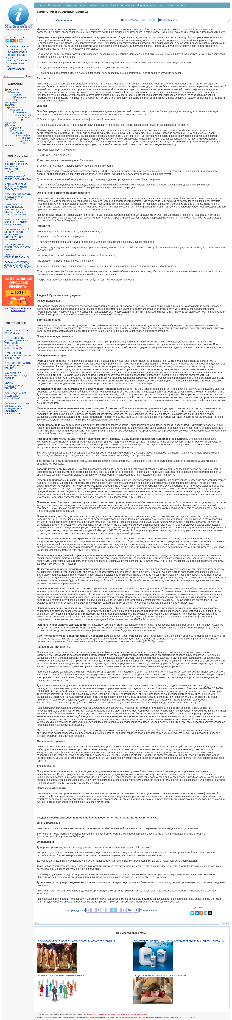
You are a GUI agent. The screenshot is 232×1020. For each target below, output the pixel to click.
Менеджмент (24, 115)
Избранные (54, 5)
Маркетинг (17, 110)
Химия (26, 140)
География (20, 97)
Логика (13, 107)
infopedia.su (41, 1017)
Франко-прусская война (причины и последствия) (15, 187)
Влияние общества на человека (16, 331)
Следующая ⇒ (168, 20)
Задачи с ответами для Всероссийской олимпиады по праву (17, 265)
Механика (25, 117)
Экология (9, 145)
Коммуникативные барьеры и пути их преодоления (16, 222)
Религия (11, 125)
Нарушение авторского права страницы (101, 1014)
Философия (24, 135)
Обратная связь (15, 63)
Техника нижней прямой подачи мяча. (17, 177)
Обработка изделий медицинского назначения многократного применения (16, 234)
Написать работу (15, 69)
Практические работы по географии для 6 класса (17, 355)
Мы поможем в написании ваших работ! (18, 309)
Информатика (11, 102)
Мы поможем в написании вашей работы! (132, 1014)
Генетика (17, 94)
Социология (16, 127)
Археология (13, 89)
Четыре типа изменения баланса (16, 255)
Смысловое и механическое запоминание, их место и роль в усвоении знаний (15, 209)
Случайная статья (16, 52)
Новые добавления (17, 60)
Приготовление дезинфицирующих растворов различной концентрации (16, 166)
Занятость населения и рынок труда (61, 975)
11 (135, 910)
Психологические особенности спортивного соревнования (76, 941)
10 (129, 910)
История (11, 105)
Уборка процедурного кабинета (13, 386)
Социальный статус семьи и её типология (160, 975)
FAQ (8, 66)
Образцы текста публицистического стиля (17, 247)
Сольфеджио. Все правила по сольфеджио (15, 396)
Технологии (18, 130)
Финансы (25, 138)
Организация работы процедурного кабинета (17, 197)
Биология (14, 92)
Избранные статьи (16, 49)
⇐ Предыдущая (128, 20)
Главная (40, 5)
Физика (18, 133)
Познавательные (98, 5)
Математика (21, 112)
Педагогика (10, 122)
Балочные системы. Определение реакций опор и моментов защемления (17, 408)
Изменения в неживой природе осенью (15, 375)
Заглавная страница (17, 46)
